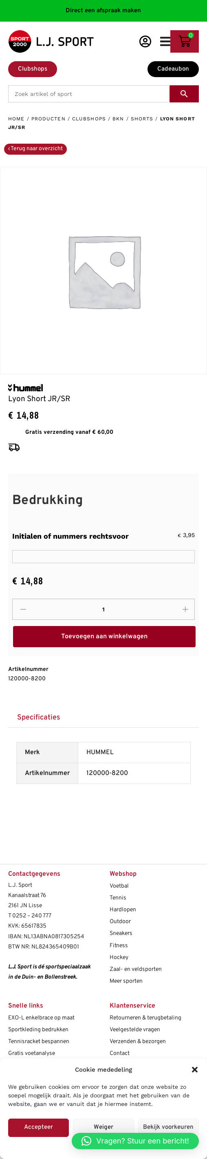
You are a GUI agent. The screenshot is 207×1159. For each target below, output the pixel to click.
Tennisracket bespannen (38, 1041)
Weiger (103, 1127)
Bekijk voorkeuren (168, 1127)
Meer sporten (126, 981)
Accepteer (38, 1127)
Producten (48, 119)
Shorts (142, 119)
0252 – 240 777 (31, 916)
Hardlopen (123, 909)
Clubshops (89, 119)
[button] (195, 1070)
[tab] (38, 717)
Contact (120, 1053)
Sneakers (121, 933)
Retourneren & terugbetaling (145, 1018)
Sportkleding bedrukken (38, 1029)
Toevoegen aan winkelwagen (104, 637)
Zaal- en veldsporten (136, 969)
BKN (118, 119)
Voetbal (119, 886)
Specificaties (38, 717)
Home (16, 119)
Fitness (119, 945)
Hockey (119, 957)
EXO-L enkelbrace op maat (41, 1018)
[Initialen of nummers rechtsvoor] (103, 556)
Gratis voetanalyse (31, 1053)
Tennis (118, 898)
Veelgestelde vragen (135, 1029)
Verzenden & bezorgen (138, 1041)
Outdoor (120, 921)
